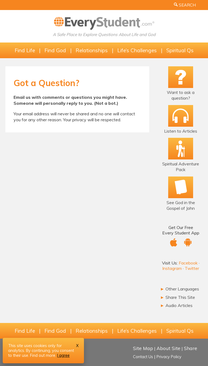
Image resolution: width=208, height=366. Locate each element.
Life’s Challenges (137, 50)
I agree (63, 355)
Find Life (25, 50)
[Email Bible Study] (181, 187)
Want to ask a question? (180, 95)
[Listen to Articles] (180, 116)
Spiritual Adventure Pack (180, 166)
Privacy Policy (169, 356)
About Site (168, 348)
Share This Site (177, 297)
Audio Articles (176, 305)
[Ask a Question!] (180, 77)
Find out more (42, 355)
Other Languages (179, 289)
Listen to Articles (180, 131)
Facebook (188, 263)
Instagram (172, 268)
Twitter (192, 268)
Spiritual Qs (180, 50)
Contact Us (143, 356)
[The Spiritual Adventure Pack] (180, 148)
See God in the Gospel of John (181, 205)
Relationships (92, 50)
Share (190, 348)
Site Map (143, 348)
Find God (55, 50)
